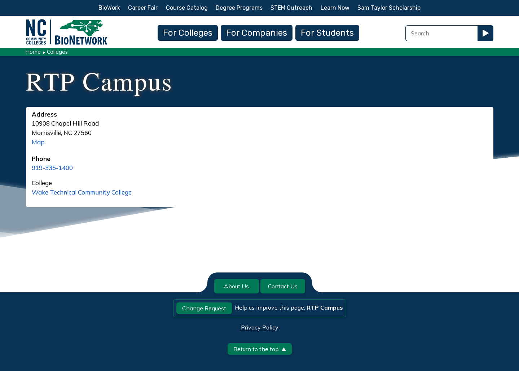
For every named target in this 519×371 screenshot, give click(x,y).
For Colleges (187, 33)
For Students (327, 33)
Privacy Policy (259, 327)
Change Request (204, 308)
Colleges (57, 51)
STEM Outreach (291, 7)
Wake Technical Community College (82, 192)
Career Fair (143, 7)
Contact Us (283, 286)
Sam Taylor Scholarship (389, 7)
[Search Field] (441, 33)
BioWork (109, 7)
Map (38, 142)
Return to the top (259, 349)
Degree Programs (239, 7)
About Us (236, 286)
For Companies (256, 33)
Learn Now (335, 7)
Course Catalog (187, 7)
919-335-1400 (52, 167)
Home (33, 51)
